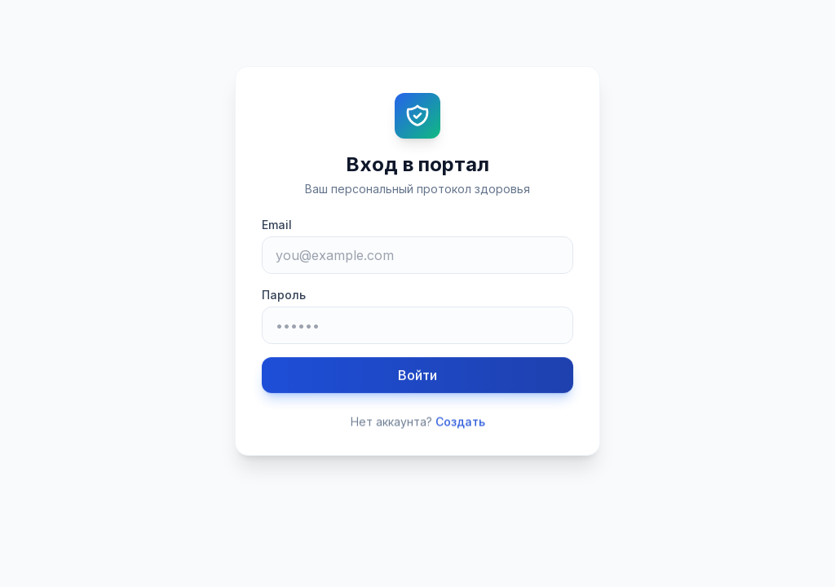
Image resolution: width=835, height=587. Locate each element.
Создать (460, 423)
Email (277, 225)
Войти (417, 376)
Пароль (284, 295)
